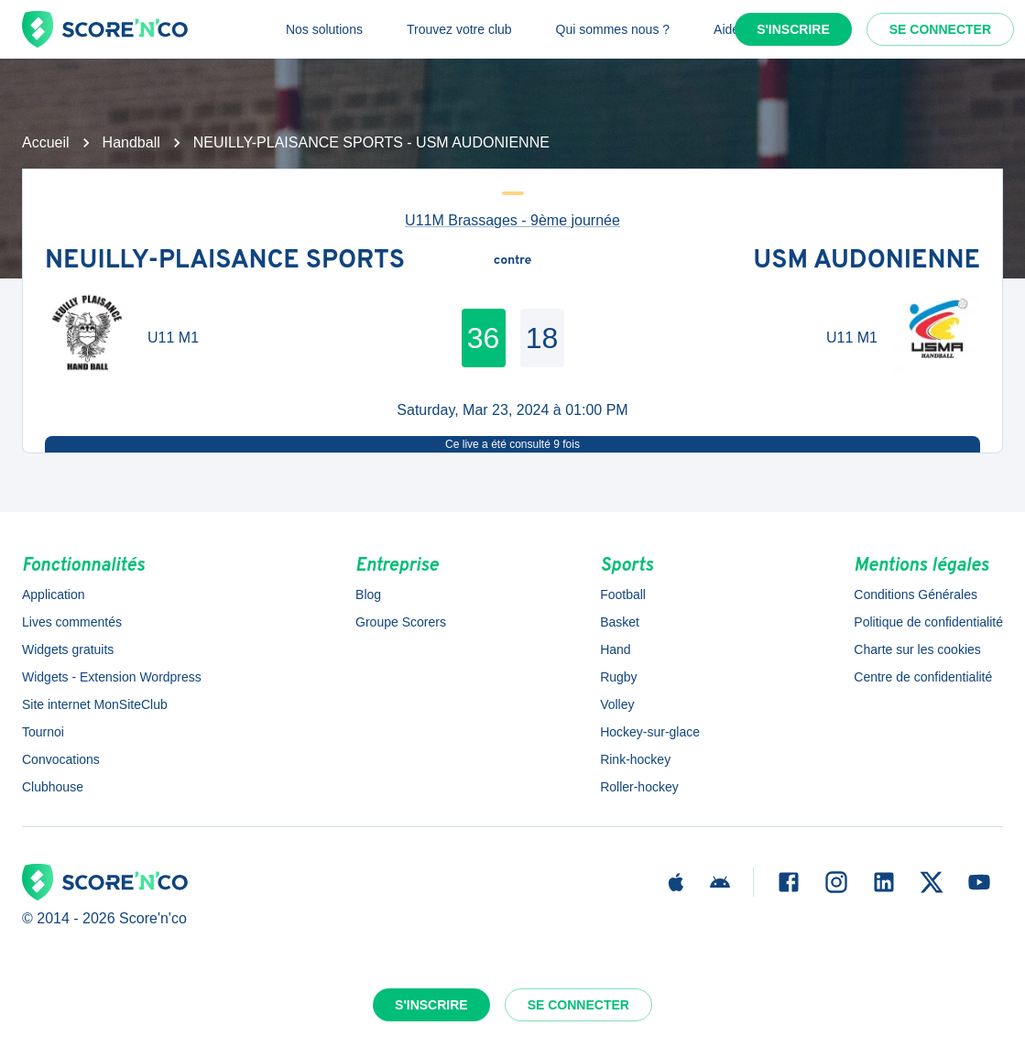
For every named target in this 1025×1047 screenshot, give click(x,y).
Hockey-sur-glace (650, 732)
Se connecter (940, 29)
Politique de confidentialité (928, 622)
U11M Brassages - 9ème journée (512, 220)
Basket (619, 622)
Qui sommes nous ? (613, 29)
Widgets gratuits (68, 649)
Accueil (46, 142)
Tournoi (43, 732)
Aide (726, 29)
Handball (131, 142)
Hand (615, 649)
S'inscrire (793, 29)
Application (53, 594)
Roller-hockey (639, 787)
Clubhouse (52, 787)
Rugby (618, 677)
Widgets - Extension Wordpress (112, 677)
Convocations (61, 759)
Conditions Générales (915, 594)
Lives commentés (72, 622)
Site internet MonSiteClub (95, 704)
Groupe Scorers (400, 622)
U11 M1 (173, 337)
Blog (368, 594)
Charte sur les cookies (917, 649)
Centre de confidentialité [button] (923, 677)
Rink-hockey (635, 759)
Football (623, 594)
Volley (617, 704)
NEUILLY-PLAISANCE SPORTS (225, 261)
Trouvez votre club (459, 29)
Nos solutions (324, 29)
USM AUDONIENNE (866, 261)
